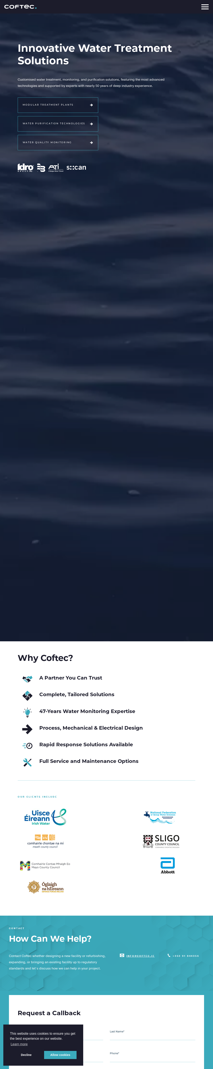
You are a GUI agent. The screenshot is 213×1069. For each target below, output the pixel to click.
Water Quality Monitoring (58, 142)
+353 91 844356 (186, 956)
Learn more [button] (19, 1044)
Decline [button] (26, 1055)
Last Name (117, 1032)
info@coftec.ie (140, 956)
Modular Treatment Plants (58, 105)
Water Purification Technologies (58, 124)
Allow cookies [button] (60, 1055)
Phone (114, 1053)
